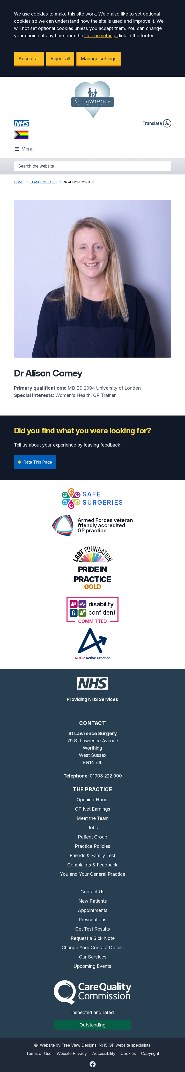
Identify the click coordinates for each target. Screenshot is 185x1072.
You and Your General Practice (92, 874)
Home (19, 182)
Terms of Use (38, 1053)
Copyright (150, 1053)
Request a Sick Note (93, 938)
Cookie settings (101, 35)
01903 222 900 (106, 776)
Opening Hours (93, 799)
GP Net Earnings (92, 809)
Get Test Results (92, 929)
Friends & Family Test (92, 855)
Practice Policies (92, 846)
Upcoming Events (92, 966)
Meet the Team (93, 818)
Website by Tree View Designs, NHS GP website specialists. (95, 1045)
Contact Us (92, 891)
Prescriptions (92, 919)
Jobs (92, 827)
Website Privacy (72, 1053)
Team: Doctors (43, 182)
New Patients (92, 901)
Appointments (92, 910)
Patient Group (92, 837)
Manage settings (98, 58)
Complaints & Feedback (92, 864)
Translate (156, 123)
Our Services (92, 957)
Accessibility (103, 1053)
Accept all (29, 58)
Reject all (60, 58)
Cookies (128, 1053)
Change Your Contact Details (93, 947)
